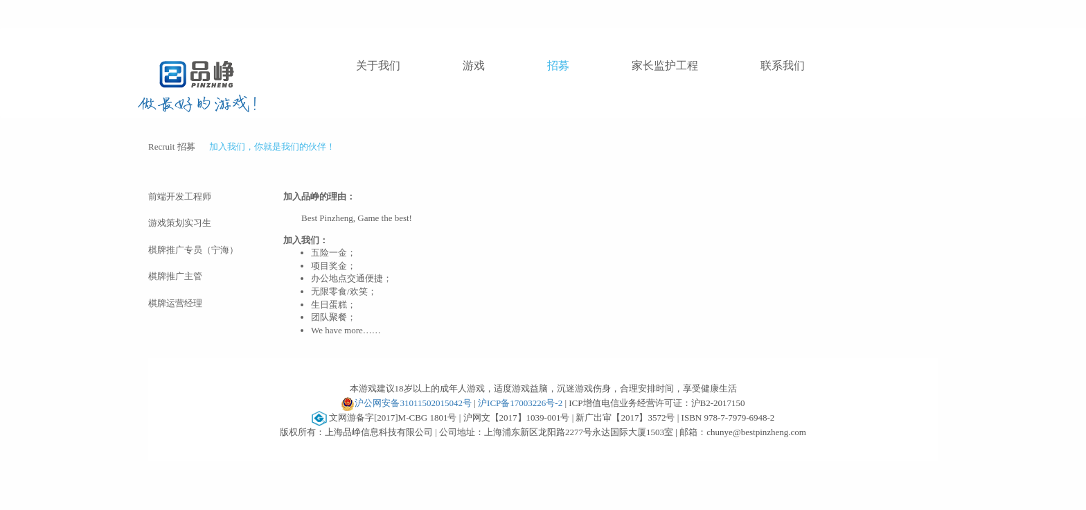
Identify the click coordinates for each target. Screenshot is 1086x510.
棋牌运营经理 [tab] (175, 303)
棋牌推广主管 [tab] (175, 276)
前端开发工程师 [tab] (179, 196)
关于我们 (378, 65)
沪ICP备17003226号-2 (520, 403)
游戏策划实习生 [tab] (179, 223)
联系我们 (782, 65)
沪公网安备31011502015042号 (406, 404)
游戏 (474, 65)
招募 (558, 65)
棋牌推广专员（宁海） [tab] (193, 250)
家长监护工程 (665, 65)
